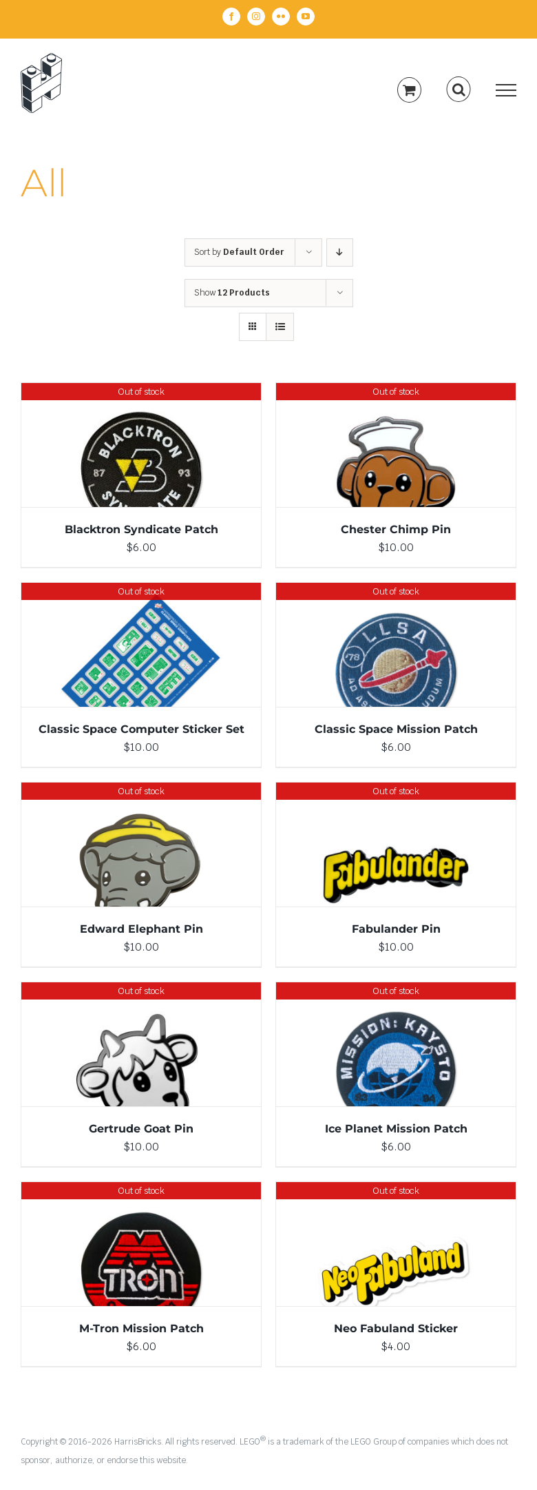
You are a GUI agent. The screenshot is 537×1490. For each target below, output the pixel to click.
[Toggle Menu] (506, 90)
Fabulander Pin (396, 928)
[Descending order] (339, 252)
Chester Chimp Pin (396, 529)
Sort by (239, 252)
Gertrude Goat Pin (141, 1128)
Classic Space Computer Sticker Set (141, 729)
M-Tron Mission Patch (141, 1328)
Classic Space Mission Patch (396, 729)
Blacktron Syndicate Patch (141, 529)
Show (232, 292)
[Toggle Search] (459, 89)
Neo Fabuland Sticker (396, 1328)
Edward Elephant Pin (141, 928)
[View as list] (279, 326)
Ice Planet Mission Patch (396, 1128)
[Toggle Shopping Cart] (409, 90)
